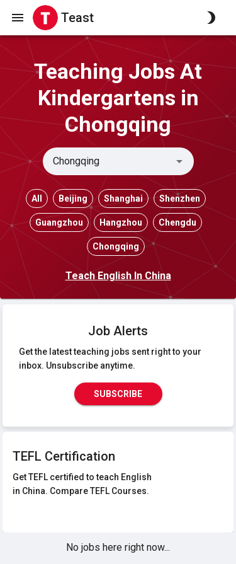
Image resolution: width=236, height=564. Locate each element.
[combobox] (108, 161)
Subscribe (118, 394)
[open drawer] (18, 18)
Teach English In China (118, 276)
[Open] (179, 161)
